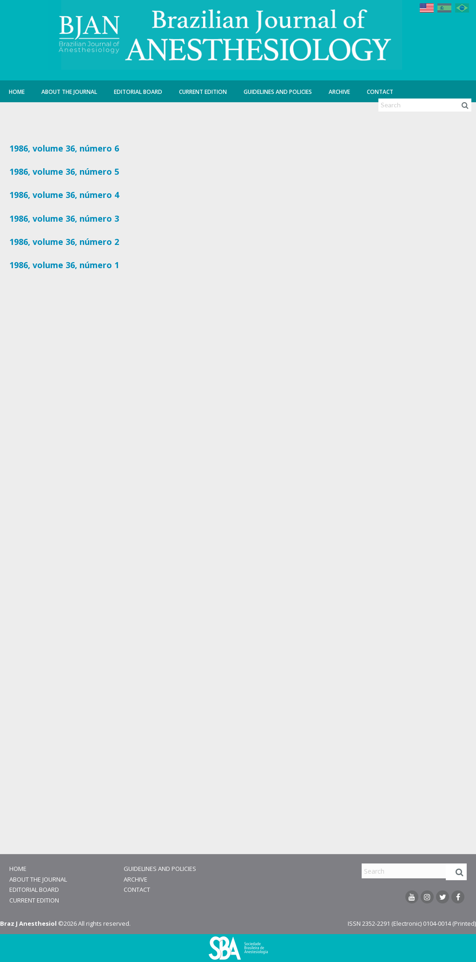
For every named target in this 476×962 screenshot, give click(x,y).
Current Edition (203, 92)
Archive (339, 92)
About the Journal (69, 92)
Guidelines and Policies (278, 92)
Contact (380, 92)
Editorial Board (138, 92)
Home (17, 92)
